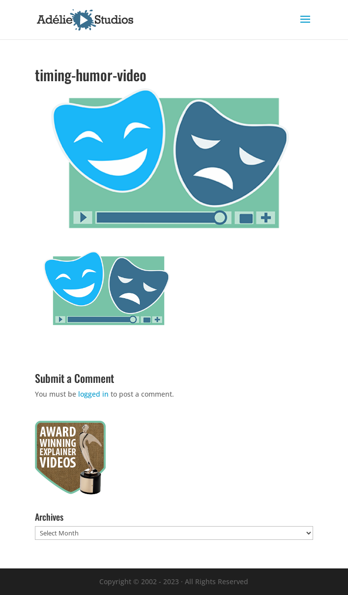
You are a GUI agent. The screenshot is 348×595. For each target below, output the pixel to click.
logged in (93, 394)
